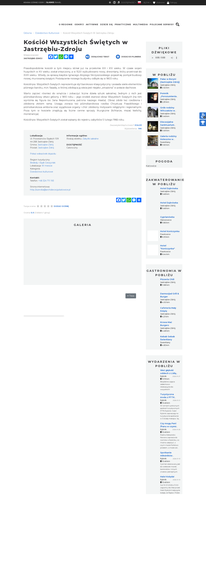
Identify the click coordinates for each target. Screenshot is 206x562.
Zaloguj (172, 2)
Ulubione (159, 2)
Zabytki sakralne (91, 138)
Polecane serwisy (162, 24)
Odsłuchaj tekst (97, 56)
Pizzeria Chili (167, 279)
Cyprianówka (167, 217)
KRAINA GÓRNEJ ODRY (34, 2)
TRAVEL (53, 2)
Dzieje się (106, 24)
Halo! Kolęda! (167, 476)
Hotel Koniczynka (169, 231)
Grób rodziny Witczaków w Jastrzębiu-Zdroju (170, 110)
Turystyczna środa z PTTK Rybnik (167, 397)
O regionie (66, 24)
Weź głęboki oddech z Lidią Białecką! (168, 373)
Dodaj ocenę (61, 206)
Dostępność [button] (128, 2)
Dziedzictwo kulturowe (41, 171)
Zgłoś (138, 125)
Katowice (151, 166)
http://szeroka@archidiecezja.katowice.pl (50, 189)
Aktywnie (92, 24)
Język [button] (146, 2)
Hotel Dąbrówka (169, 188)
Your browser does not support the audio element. (164, 57)
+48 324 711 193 (46, 180)
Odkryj (79, 24)
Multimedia (140, 24)
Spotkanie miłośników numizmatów (167, 455)
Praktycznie (123, 24)
